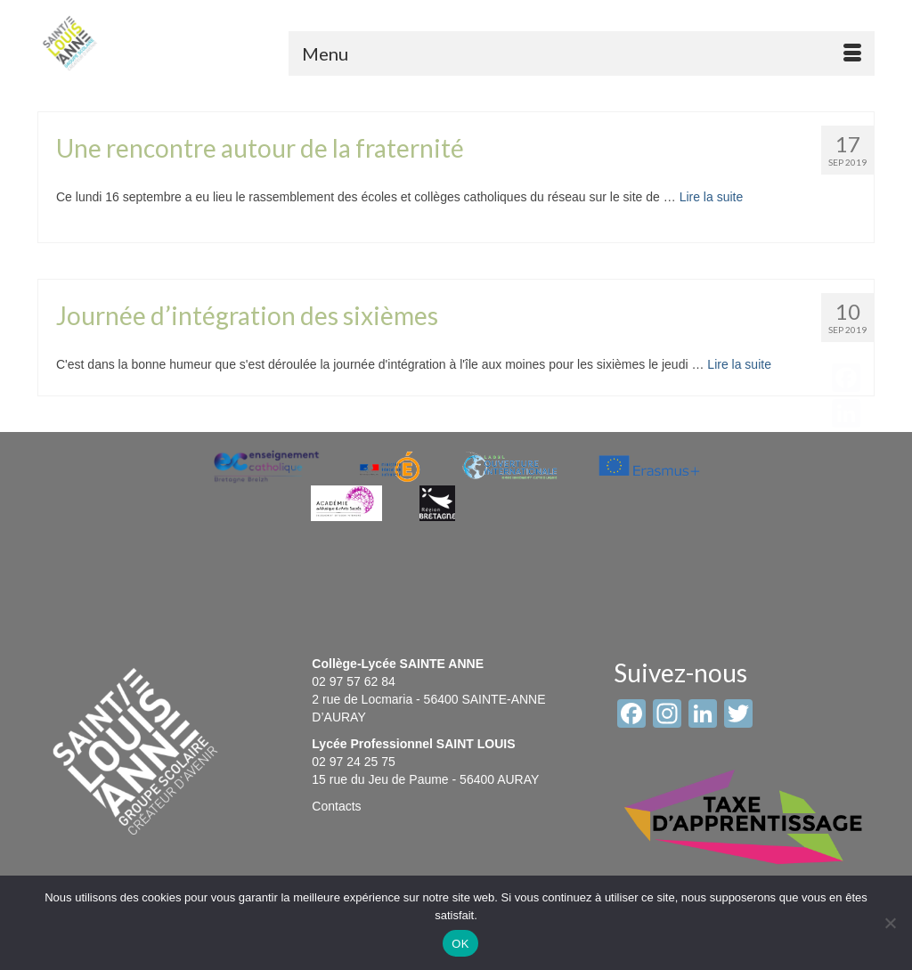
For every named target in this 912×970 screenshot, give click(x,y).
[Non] (890, 923)
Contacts (336, 806)
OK (460, 943)
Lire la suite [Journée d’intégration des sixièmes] (739, 364)
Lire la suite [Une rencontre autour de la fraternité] (712, 197)
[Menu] (582, 53)
